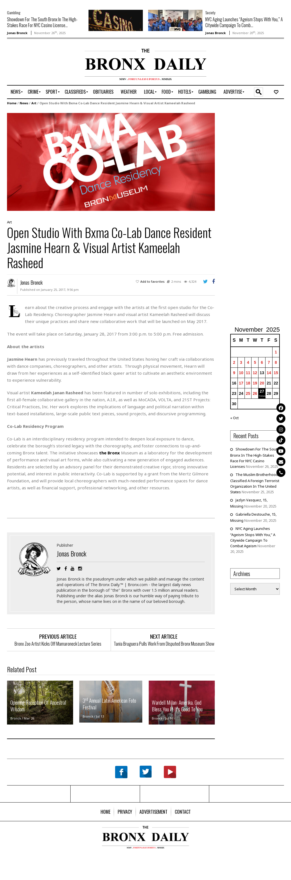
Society (210, 12)
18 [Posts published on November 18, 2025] (248, 383)
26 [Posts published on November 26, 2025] (255, 393)
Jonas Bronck (17, 33)
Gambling (13, 12)
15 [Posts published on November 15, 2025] (276, 373)
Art (33, 103)
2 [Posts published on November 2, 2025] (234, 362)
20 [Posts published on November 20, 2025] (262, 383)
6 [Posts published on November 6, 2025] (262, 362)
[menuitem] (15, 92)
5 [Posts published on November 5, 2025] (255, 362)
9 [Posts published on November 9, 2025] (234, 373)
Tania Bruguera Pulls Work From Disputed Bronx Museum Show (164, 643)
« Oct (234, 417)
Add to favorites (152, 281)
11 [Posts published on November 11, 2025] (248, 373)
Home (12, 103)
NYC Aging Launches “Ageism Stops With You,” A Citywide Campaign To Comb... (244, 22)
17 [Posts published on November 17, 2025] (241, 383)
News (24, 103)
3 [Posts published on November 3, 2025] (241, 362)
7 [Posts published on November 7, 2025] (269, 362)
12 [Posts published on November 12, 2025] (255, 373)
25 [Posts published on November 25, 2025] (248, 393)
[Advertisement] (40, 66)
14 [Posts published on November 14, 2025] (269, 373)
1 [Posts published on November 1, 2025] (276, 352)
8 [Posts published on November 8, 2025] (276, 362)
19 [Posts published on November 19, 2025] (255, 383)
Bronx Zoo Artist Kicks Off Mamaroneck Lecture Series (58, 643)
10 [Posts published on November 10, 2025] (241, 373)
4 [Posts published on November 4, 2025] (248, 362)
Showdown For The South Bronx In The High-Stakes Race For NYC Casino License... (42, 22)
